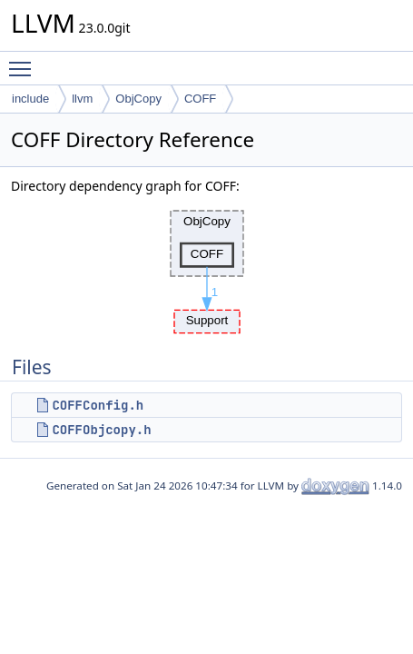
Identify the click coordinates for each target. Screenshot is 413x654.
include (30, 98)
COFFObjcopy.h (101, 429)
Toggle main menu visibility (24, 61)
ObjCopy (138, 98)
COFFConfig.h (97, 405)
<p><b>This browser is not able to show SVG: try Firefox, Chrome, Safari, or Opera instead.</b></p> (207, 267)
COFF (200, 98)
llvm (82, 98)
